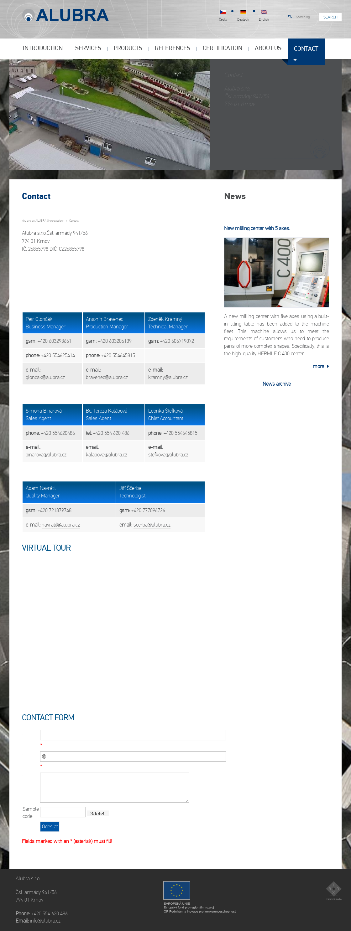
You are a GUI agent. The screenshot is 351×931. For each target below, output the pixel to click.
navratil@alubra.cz (61, 525)
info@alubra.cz (45, 921)
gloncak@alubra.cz (45, 377)
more (321, 366)
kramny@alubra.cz (168, 377)
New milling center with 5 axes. (257, 228)
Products (128, 48)
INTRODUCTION (43, 48)
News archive (277, 384)
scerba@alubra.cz (152, 525)
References (172, 48)
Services (88, 48)
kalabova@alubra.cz (106, 454)
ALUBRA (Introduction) (49, 221)
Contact (306, 49)
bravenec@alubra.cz (107, 377)
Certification (222, 48)
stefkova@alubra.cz (168, 454)
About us (268, 48)
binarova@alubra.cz (46, 454)
